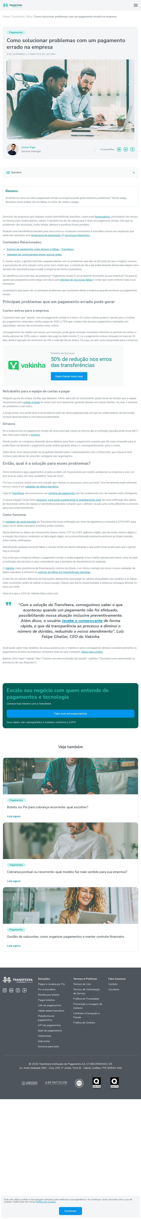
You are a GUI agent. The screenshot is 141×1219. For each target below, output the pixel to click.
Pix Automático (47, 989)
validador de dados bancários (41, 486)
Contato (112, 984)
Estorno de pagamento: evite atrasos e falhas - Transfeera (40, 249)
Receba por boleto (48, 995)
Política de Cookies (84, 1022)
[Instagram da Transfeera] (5, 990)
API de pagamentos (49, 1025)
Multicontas (44, 1036)
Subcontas (44, 1041)
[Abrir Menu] (135, 5)
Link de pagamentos (49, 1005)
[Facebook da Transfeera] (18, 990)
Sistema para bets (48, 1046)
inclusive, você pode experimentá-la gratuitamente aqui (68, 500)
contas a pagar (31, 402)
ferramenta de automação (46, 235)
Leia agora (13, 816)
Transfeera (18, 493)
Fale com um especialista (70, 713)
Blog (29, 16)
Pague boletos (46, 1000)
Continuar (70, 1211)
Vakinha (9, 568)
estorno (35, 435)
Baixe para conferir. (92, 652)
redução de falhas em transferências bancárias (64, 572)
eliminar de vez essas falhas (76, 280)
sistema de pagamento (61, 493)
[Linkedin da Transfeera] (11, 990)
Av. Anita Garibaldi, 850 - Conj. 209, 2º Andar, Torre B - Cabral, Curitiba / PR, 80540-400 (70, 1068)
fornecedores (102, 217)
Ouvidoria (113, 989)
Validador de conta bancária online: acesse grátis (34, 254)
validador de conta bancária (20, 522)
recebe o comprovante (82, 620)
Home (6, 16)
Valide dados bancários (51, 1011)
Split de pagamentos (50, 1030)
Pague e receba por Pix (51, 984)
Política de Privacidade (86, 999)
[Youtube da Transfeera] (25, 990)
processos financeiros (77, 235)
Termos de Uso (82, 984)
